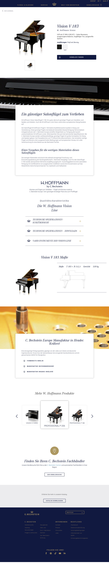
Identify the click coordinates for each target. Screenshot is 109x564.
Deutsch (75, 513)
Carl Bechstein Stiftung (44, 536)
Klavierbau (59, 530)
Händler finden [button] (71, 57)
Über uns (43, 527)
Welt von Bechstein (70, 5)
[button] (30, 65)
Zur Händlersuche (54, 474)
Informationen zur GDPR (76, 534)
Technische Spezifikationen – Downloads (55, 231)
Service (44, 5)
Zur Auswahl (7, 11)
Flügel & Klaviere (25, 5)
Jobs (57, 533)
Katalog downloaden (54, 500)
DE (98, 1)
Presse (58, 527)
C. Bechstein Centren (54, 465)
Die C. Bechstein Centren (45, 531)
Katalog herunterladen (29, 529)
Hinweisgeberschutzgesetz (79, 538)
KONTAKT (93, 1)
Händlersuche (94, 5)
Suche (105, 1)
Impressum (74, 525)
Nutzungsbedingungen (78, 530)
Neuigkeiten (44, 525)
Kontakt (58, 525)
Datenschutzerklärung (78, 527)
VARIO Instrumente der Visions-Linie (52, 241)
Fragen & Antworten (31, 532)
